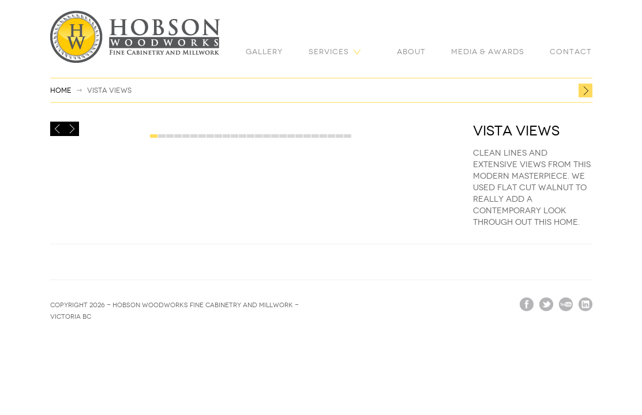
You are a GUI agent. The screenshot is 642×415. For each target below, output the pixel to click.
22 (323, 136)
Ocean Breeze (585, 90)
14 (258, 136)
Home (61, 90)
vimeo (566, 304)
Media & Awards (487, 51)
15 (267, 136)
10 (226, 136)
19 (299, 136)
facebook (527, 304)
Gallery (264, 51)
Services (329, 51)
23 (331, 136)
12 (242, 136)
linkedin (585, 304)
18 (291, 136)
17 (283, 136)
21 (315, 136)
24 (339, 136)
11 (234, 136)
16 (275, 136)
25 (347, 136)
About (411, 51)
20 (307, 136)
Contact (571, 51)
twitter (546, 304)
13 (250, 136)
